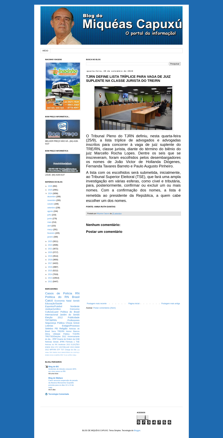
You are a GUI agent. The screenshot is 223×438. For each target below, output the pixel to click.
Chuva (69, 323)
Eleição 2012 (54, 317)
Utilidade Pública (61, 334)
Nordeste (74, 306)
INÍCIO (45, 51)
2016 (50, 267)
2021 (50, 249)
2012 (50, 281)
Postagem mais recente (97, 303)
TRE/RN (60, 331)
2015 (50, 271)
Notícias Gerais (52, 342)
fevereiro (51, 233)
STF (58, 350)
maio (49, 222)
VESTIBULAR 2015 (66, 347)
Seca (53, 331)
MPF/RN (53, 350)
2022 (50, 245)
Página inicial (133, 303)
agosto (50, 211)
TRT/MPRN (51, 320)
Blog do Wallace (55, 378)
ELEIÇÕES (75, 344)
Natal (69, 300)
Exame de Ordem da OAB (68, 339)
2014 (50, 274)
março (50, 229)
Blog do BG (53, 367)
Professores (73, 320)
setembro (51, 208)
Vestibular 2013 (64, 344)
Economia (60, 300)
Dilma (47, 334)
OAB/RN (57, 355)
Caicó (49, 300)
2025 (50, 190)
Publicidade (73, 317)
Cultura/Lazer (52, 312)
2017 (50, 263)
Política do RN (57, 297)
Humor (69, 331)
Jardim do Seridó (69, 314)
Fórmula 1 (70, 342)
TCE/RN (75, 334)
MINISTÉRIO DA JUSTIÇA (70, 352)
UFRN (70, 355)
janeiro (50, 237)
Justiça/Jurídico (53, 309)
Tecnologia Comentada (58, 394)
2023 (50, 241)
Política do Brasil (69, 312)
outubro (50, 204)
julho (49, 215)
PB (56, 328)
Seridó (76, 300)
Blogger (137, 430)
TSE (77, 342)
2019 (50, 256)
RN (77, 293)
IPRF (54, 339)
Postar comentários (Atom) (104, 308)
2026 (50, 186)
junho (49, 219)
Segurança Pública (54, 323)
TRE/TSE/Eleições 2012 (55, 336)
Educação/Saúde (53, 303)
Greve (76, 323)
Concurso (74, 309)
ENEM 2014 (50, 347)
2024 (50, 193)
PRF (61, 355)
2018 (50, 260)
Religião (63, 328)
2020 (50, 252)
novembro (51, 200)
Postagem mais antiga (170, 303)
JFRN (62, 342)
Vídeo (74, 355)
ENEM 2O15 (49, 355)
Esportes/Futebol (53, 306)
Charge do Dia (70, 350)
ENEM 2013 (57, 352)
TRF (50, 352)
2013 (50, 278)
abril (49, 226)
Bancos (76, 331)
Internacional (51, 314)
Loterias (49, 325)
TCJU (65, 355)
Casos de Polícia (58, 293)
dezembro (51, 196)
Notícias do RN (51, 344)
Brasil (75, 297)
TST (62, 350)
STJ (56, 347)
